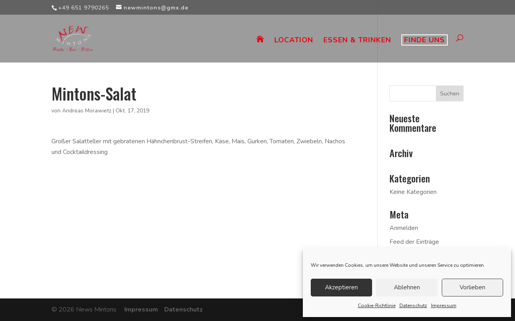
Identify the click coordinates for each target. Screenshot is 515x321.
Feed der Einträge (414, 241)
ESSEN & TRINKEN (357, 41)
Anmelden (404, 228)
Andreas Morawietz (86, 110)
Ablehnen (407, 287)
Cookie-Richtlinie (376, 305)
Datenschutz (413, 305)
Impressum (443, 305)
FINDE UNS (424, 40)
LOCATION (293, 41)
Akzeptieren (341, 287)
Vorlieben (472, 287)
